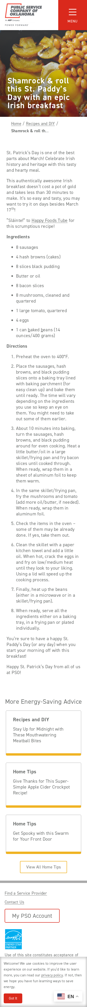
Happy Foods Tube (50, 220)
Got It (13, 998)
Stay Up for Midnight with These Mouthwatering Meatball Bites (38, 735)
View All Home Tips (43, 867)
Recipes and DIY (40, 123)
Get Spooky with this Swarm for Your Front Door (41, 836)
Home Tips (24, 772)
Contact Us (14, 902)
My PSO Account (32, 916)
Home (16, 123)
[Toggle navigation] (72, 15)
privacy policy (52, 975)
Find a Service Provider (26, 893)
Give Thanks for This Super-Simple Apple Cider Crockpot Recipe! (41, 787)
